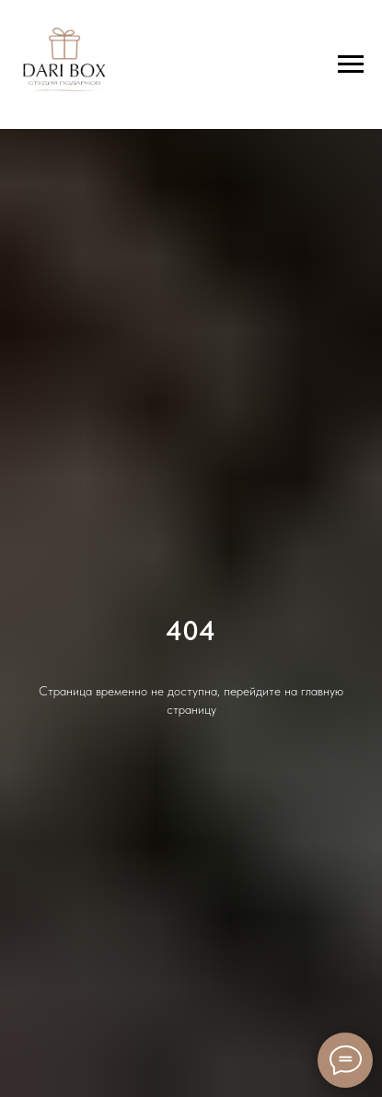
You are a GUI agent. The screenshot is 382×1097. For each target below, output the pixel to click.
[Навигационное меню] (351, 64)
